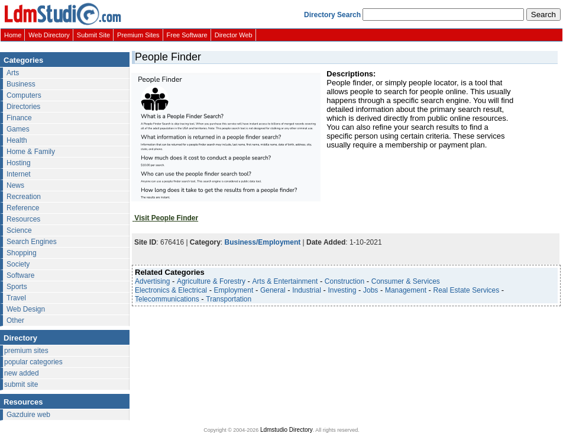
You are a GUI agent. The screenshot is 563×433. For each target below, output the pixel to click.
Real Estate (451, 290)
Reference (23, 208)
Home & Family (31, 151)
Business (21, 84)
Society (18, 264)
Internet (19, 174)
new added (21, 373)
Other (15, 320)
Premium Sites (138, 35)
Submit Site (93, 35)
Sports (17, 287)
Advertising (152, 281)
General (273, 290)
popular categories (33, 362)
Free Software (187, 35)
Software (20, 275)
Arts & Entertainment (285, 281)
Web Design (26, 309)
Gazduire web (28, 414)
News (15, 185)
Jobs (370, 290)
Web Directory (48, 35)
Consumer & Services (405, 281)
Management (405, 290)
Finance (19, 118)
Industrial (306, 290)
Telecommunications (167, 299)
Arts (13, 73)
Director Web (234, 35)
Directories (23, 106)
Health (17, 140)
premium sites (26, 351)
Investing (342, 290)
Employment (234, 290)
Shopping (22, 253)
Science (19, 230)
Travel (16, 298)
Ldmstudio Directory (286, 429)
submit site (21, 384)
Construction (344, 281)
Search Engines (32, 242)
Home (12, 35)
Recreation (24, 197)
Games (18, 129)
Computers (24, 95)
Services (485, 290)
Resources (23, 219)
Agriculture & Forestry (211, 281)
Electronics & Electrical (171, 290)
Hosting (19, 163)
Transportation (228, 299)
